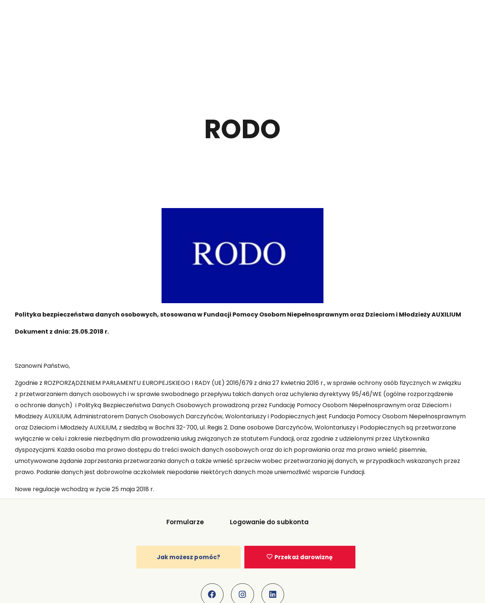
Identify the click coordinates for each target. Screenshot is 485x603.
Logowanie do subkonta (268, 523)
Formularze (185, 523)
